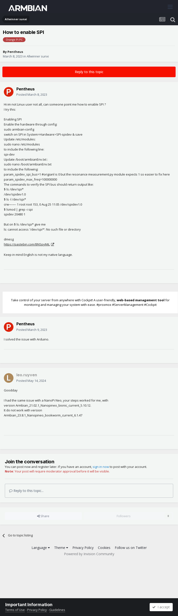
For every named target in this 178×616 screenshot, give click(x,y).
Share (43, 516)
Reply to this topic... (26, 490)
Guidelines (57, 610)
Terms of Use (15, 610)
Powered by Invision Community (89, 554)
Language (41, 547)
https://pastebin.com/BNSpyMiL (27, 244)
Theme (61, 547)
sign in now (101, 467)
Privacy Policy (83, 547)
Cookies (104, 547)
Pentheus (15, 52)
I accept (161, 607)
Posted (31, 94)
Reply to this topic (89, 71)
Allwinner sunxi (38, 56)
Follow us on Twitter (131, 547)
